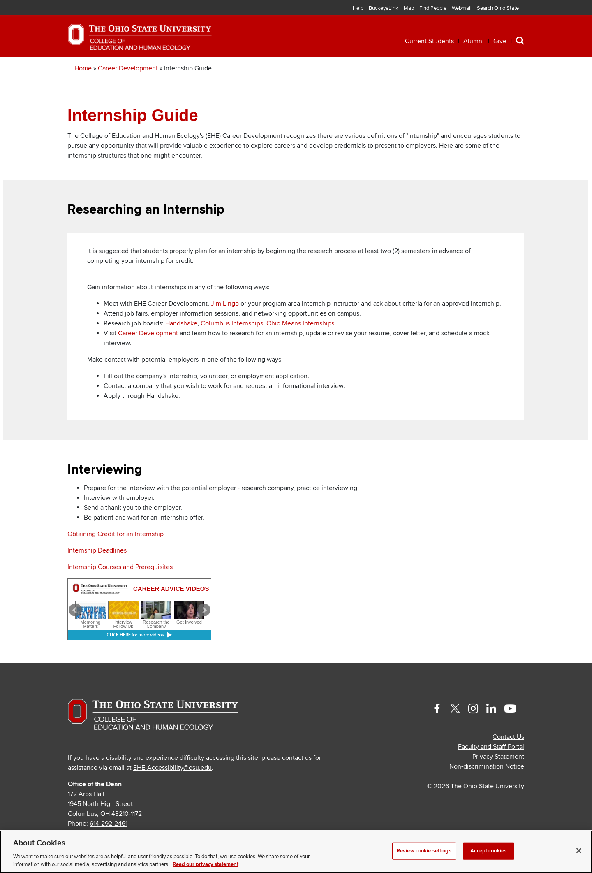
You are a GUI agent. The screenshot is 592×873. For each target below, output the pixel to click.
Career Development (128, 92)
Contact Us (508, 761)
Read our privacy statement (205, 864)
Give (499, 41)
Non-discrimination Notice (486, 791)
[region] (296, 851)
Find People (432, 8)
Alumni (473, 41)
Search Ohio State (498, 8)
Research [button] (337, 69)
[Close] (579, 851)
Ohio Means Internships (300, 348)
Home (83, 92)
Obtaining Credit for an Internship (115, 558)
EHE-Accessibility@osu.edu (172, 792)
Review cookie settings (424, 850)
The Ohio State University (92, 8)
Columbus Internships (232, 348)
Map (409, 8)
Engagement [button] (403, 69)
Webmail (462, 8)
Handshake (181, 348)
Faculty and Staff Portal (491, 771)
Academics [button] (137, 69)
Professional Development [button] (238, 69)
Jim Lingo (225, 328)
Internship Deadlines (97, 575)
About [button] (463, 69)
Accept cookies (488, 850)
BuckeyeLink (383, 8)
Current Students (429, 41)
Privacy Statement (498, 781)
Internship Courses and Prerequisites (120, 591)
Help (358, 8)
